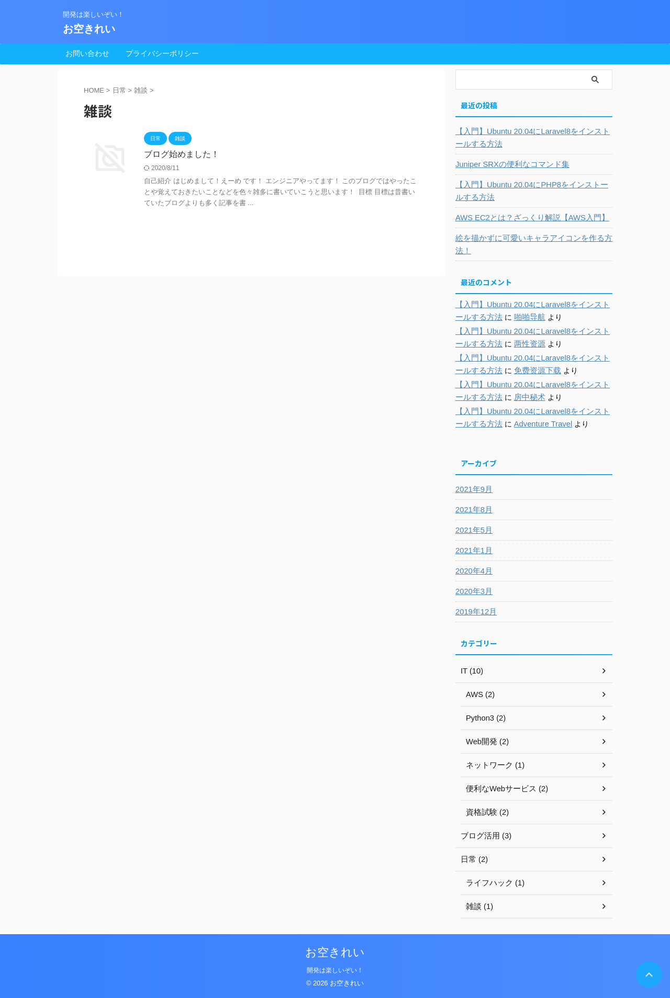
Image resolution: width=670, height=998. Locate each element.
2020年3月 (472, 591)
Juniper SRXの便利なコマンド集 (509, 164)
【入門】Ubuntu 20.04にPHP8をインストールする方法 (531, 191)
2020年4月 (472, 571)
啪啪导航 (518, 317)
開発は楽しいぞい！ (335, 970)
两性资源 (518, 344)
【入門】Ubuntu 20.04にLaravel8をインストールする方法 (531, 137)
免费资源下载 (526, 370)
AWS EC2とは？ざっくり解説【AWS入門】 (527, 218)
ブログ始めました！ (181, 154)
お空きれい (89, 29)
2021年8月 (472, 510)
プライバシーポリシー (162, 53)
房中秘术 (518, 397)
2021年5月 (472, 530)
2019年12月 (475, 612)
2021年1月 (472, 550)
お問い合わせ (87, 53)
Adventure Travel (531, 424)
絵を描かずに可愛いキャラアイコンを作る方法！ (528, 244)
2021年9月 (472, 489)
